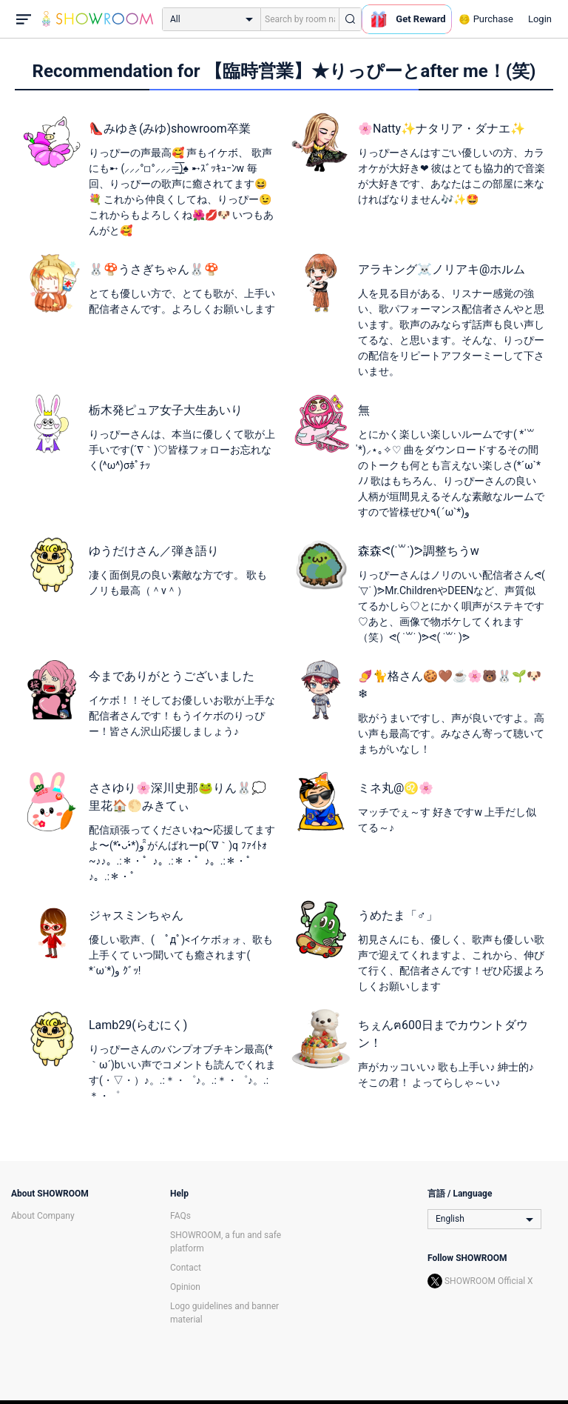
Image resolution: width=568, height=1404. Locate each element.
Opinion (185, 1287)
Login (540, 18)
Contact (185, 1267)
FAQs (180, 1216)
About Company (43, 1216)
